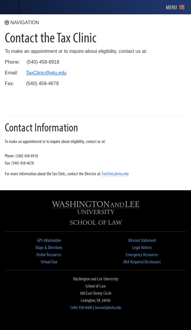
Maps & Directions (49, 247)
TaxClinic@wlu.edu (115, 173)
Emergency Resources (142, 254)
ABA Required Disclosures (142, 262)
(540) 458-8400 (81, 307)
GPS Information (49, 240)
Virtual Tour (49, 262)
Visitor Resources (49, 254)
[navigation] (175, 7)
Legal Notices (142, 247)
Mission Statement (142, 240)
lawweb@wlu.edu (108, 307)
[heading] (9, 7)
